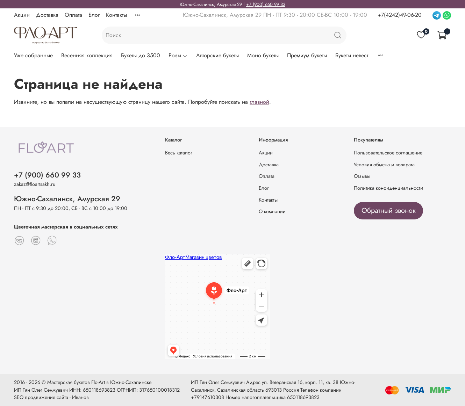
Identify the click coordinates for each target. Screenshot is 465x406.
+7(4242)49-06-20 (400, 15)
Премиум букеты (307, 55)
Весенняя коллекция (87, 55)
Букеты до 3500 (140, 55)
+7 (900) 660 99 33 (265, 4)
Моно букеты (263, 55)
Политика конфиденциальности (388, 187)
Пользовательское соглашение (388, 152)
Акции (22, 15)
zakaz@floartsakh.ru (35, 184)
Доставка (47, 15)
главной (259, 102)
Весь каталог (178, 152)
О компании (272, 211)
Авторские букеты (217, 55)
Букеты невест (351, 55)
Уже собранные (33, 55)
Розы (178, 55)
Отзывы (362, 176)
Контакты (116, 15)
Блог (94, 15)
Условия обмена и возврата (384, 164)
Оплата (73, 15)
